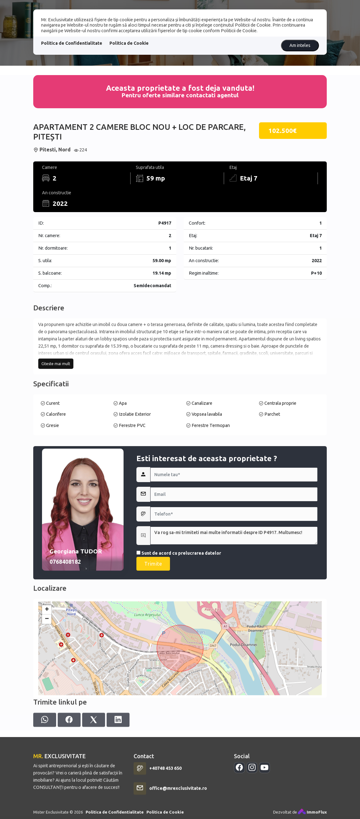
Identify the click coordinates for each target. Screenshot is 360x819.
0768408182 (65, 641)
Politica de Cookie (129, 43)
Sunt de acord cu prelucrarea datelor (178, 631)
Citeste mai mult (55, 405)
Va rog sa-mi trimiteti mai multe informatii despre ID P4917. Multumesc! (234, 614)
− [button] (47, 686)
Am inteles (299, 45)
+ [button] (47, 677)
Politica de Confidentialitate (71, 43)
